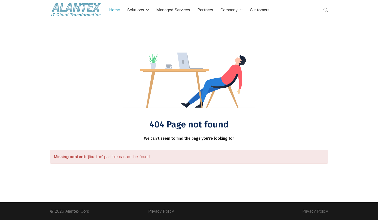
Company (231, 9)
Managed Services (173, 9)
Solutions (138, 9)
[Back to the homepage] (76, 10)
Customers (259, 9)
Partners (205, 9)
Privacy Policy (161, 211)
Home (114, 9)
